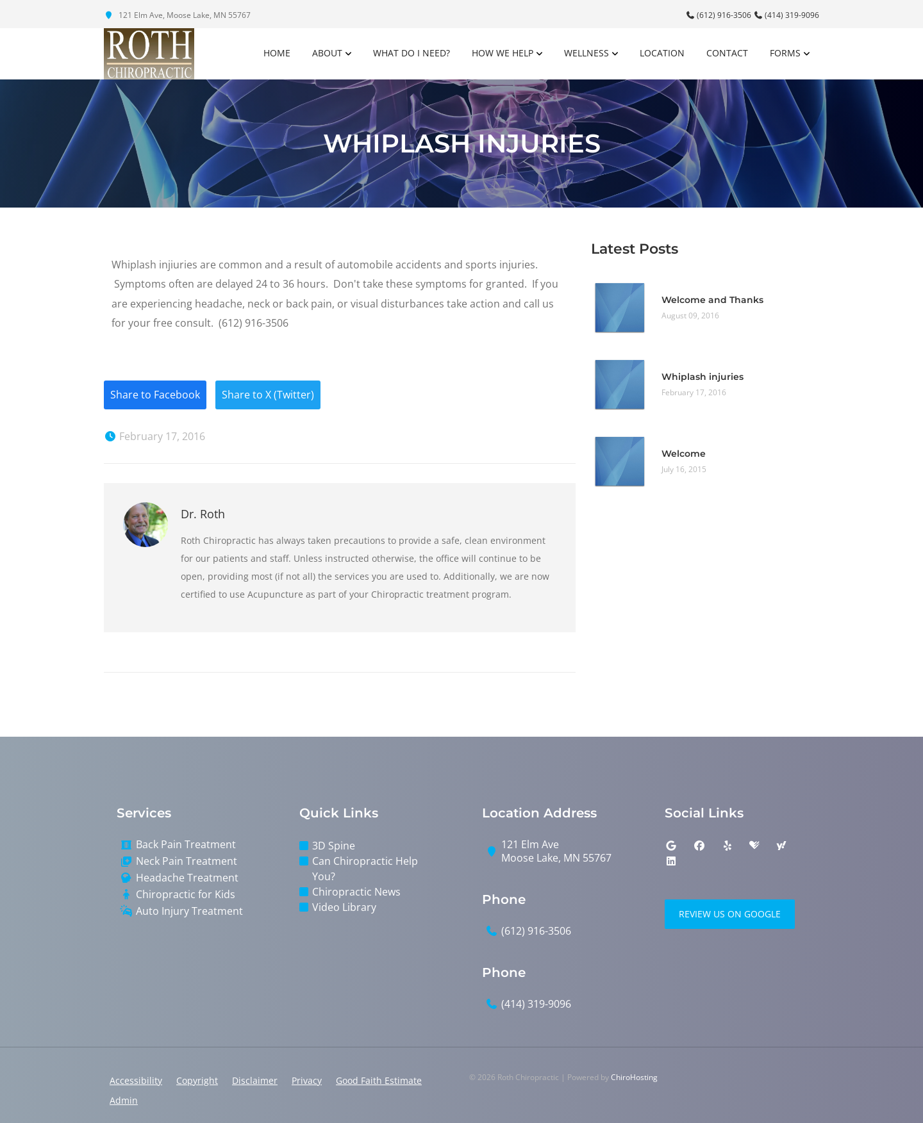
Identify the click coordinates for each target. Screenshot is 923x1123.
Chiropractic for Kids (185, 894)
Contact (727, 53)
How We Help (502, 53)
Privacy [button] (307, 1080)
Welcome (683, 453)
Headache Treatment (187, 878)
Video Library (344, 908)
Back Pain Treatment (186, 845)
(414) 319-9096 (786, 15)
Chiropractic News (356, 892)
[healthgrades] (754, 846)
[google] (671, 846)
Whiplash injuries (702, 376)
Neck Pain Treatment (186, 861)
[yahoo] (781, 846)
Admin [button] (124, 1100)
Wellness (586, 53)
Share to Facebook (155, 395)
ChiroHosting (634, 1077)
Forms (785, 53)
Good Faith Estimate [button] (379, 1080)
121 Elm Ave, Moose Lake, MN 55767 (177, 15)
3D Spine (333, 846)
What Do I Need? (411, 53)
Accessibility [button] (136, 1080)
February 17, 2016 (154, 437)
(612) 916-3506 (719, 15)
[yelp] (727, 846)
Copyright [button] (197, 1080)
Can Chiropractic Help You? (365, 869)
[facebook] (699, 846)
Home (276, 53)
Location (662, 53)
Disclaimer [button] (255, 1080)
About (327, 53)
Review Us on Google (730, 914)
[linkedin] (671, 861)
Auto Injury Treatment (189, 911)
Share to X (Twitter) (268, 395)
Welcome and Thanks (712, 300)
